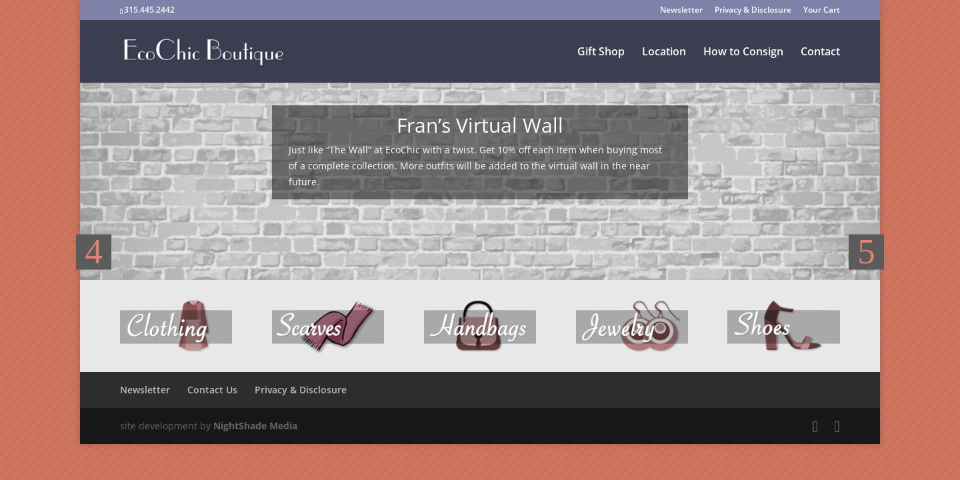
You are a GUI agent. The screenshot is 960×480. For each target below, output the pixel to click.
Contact (820, 53)
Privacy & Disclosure (753, 10)
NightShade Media (255, 425)
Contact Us (212, 389)
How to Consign (743, 53)
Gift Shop (601, 53)
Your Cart (821, 10)
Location (664, 53)
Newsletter (681, 10)
